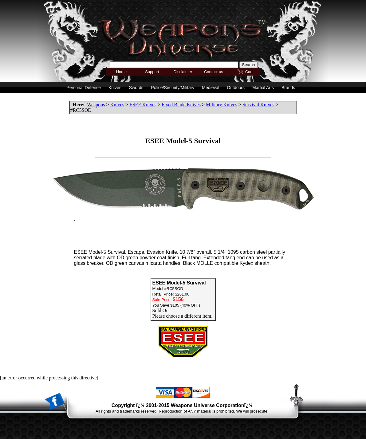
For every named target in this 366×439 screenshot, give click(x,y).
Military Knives (221, 104)
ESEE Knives (142, 104)
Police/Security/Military (173, 87)
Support (152, 71)
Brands (288, 87)
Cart (249, 71)
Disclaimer (183, 71)
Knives (117, 104)
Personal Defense (84, 87)
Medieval (210, 87)
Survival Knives (258, 104)
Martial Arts (263, 87)
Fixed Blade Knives (181, 104)
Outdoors (236, 87)
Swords (136, 87)
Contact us (213, 71)
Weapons (96, 104)
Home (121, 71)
